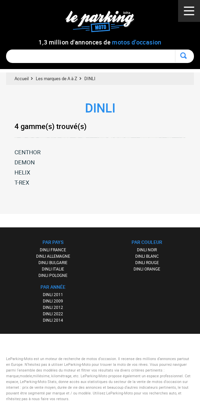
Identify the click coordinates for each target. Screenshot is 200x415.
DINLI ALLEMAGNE (53, 256)
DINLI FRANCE (53, 249)
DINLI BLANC (147, 256)
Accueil (22, 78)
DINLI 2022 (53, 313)
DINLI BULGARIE (52, 262)
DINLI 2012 (53, 307)
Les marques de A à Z (56, 78)
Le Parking (103, 23)
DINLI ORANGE (147, 269)
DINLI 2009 (53, 301)
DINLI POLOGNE (52, 275)
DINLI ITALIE (53, 269)
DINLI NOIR (147, 249)
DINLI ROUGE (147, 262)
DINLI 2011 (53, 294)
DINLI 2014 (53, 320)
